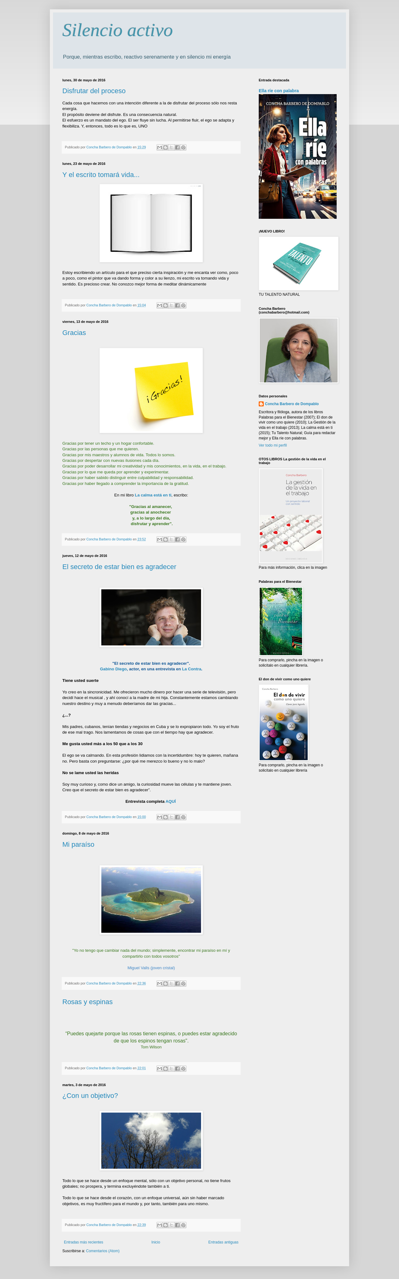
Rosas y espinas (87, 1002)
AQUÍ (171, 801)
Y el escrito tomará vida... (101, 175)
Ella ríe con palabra (279, 90)
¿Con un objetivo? (90, 1095)
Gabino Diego (113, 669)
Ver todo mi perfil (273, 445)
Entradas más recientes (83, 1242)
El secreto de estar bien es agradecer (119, 567)
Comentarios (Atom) (102, 1251)
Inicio (155, 1242)
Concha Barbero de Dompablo (292, 404)
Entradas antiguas (223, 1242)
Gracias (74, 333)
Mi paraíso (78, 844)
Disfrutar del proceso (94, 91)
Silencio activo (117, 30)
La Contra (191, 669)
